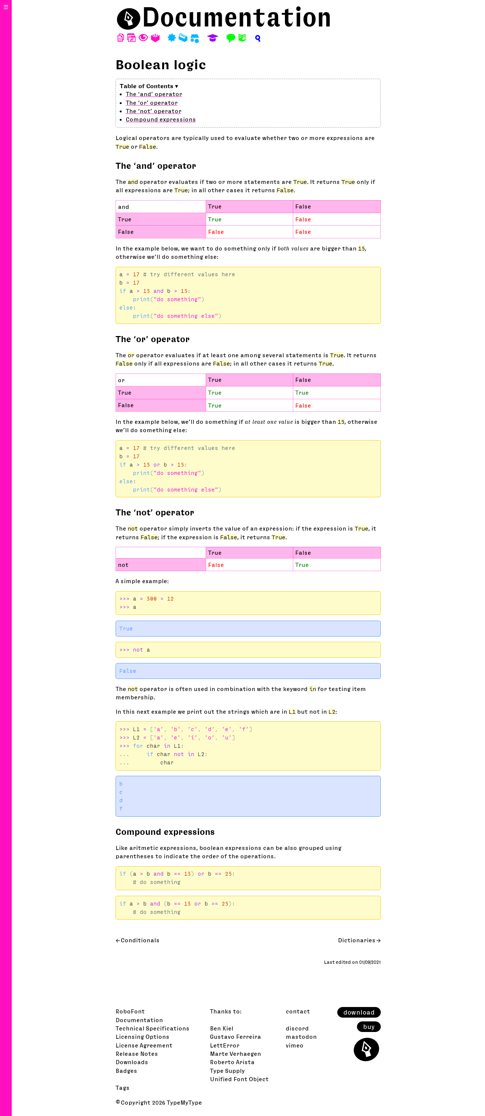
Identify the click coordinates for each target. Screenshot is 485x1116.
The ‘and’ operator (154, 94)
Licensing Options (142, 1037)
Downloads (132, 1062)
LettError (224, 1045)
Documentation (237, 17)
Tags (123, 1088)
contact (298, 1011)
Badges (126, 1071)
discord (297, 1028)
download (359, 1012)
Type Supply (227, 1071)
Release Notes (137, 1054)
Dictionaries (356, 940)
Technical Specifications (152, 1028)
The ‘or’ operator (152, 103)
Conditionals (140, 940)
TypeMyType (184, 1102)
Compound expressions (161, 119)
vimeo (295, 1045)
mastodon (301, 1037)
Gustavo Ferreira (235, 1037)
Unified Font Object (239, 1079)
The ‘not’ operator (153, 111)
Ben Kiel (221, 1028)
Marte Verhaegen (235, 1054)
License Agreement (144, 1045)
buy (369, 1026)
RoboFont (130, 1011)
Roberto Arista (232, 1062)
